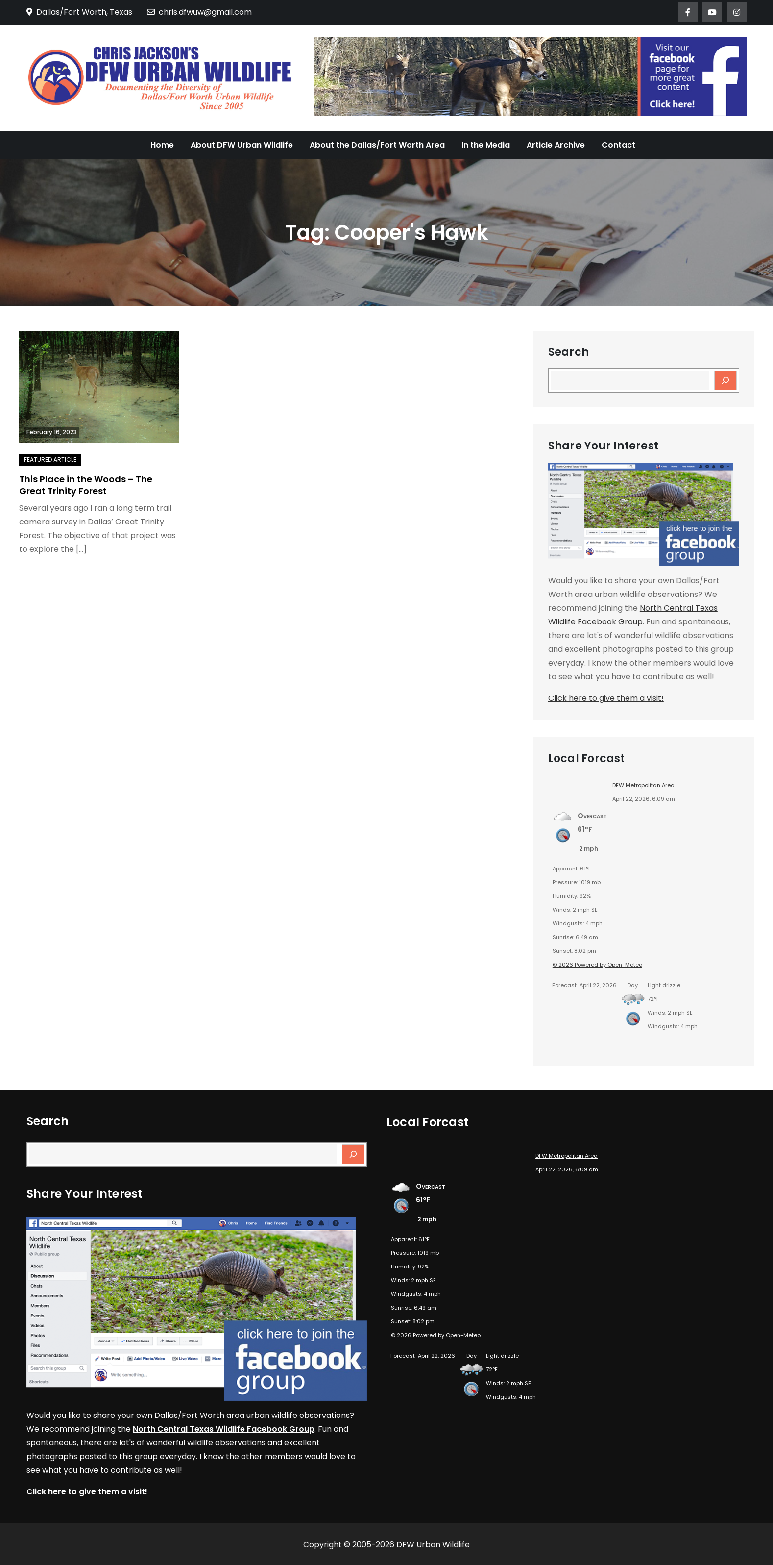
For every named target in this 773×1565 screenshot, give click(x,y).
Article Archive (556, 144)
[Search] (725, 380)
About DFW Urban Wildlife (242, 144)
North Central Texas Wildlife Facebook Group (223, 1429)
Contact (618, 144)
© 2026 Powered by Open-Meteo (597, 965)
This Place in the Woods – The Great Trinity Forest (85, 485)
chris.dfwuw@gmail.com (199, 12)
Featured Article (50, 459)
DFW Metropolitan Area (643, 785)
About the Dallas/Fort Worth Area (377, 144)
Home (162, 144)
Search (568, 352)
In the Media (485, 144)
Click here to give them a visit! (606, 698)
